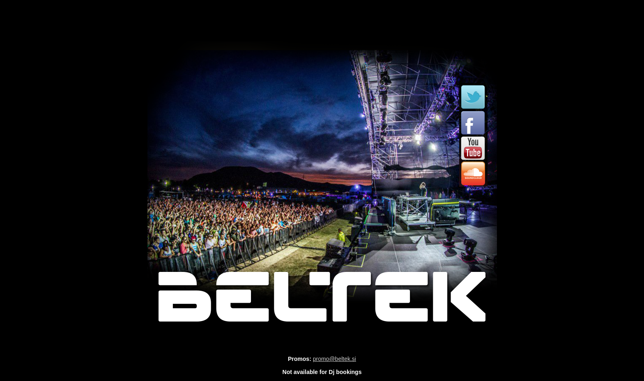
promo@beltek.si (334, 359)
